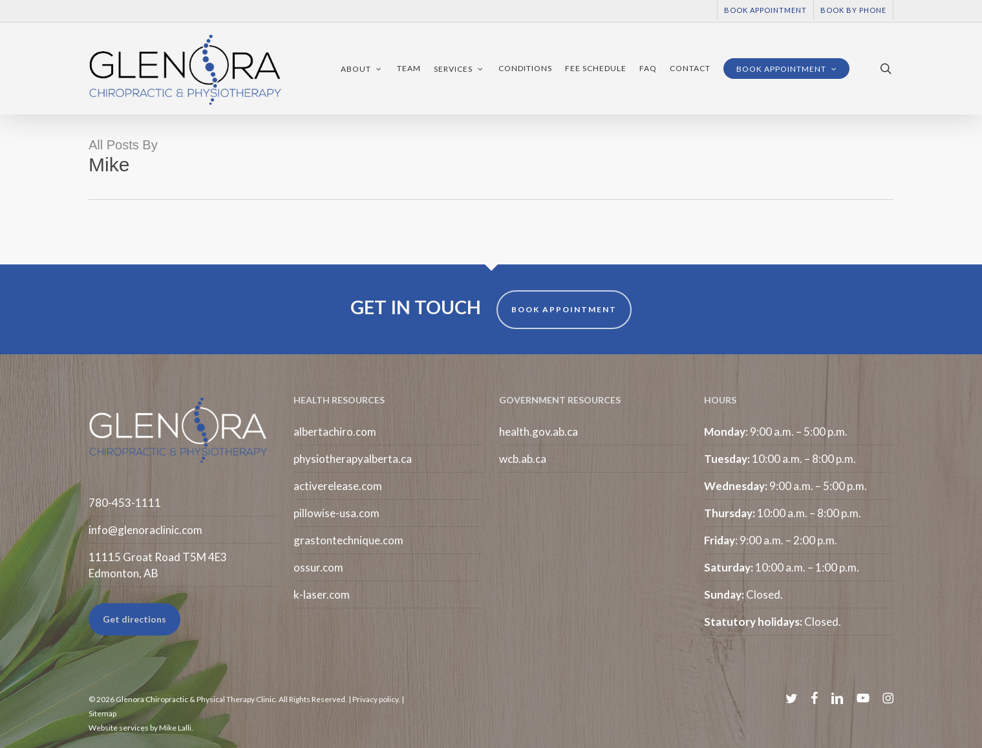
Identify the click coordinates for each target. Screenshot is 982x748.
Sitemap (102, 713)
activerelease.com (338, 486)
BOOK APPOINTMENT (564, 309)
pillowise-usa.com (336, 513)
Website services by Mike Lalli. (141, 727)
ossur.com (318, 567)
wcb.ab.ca (522, 458)
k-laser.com (322, 594)
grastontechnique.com (348, 540)
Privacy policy (375, 699)
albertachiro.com (335, 431)
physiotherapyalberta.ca (353, 458)
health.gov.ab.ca (538, 431)
